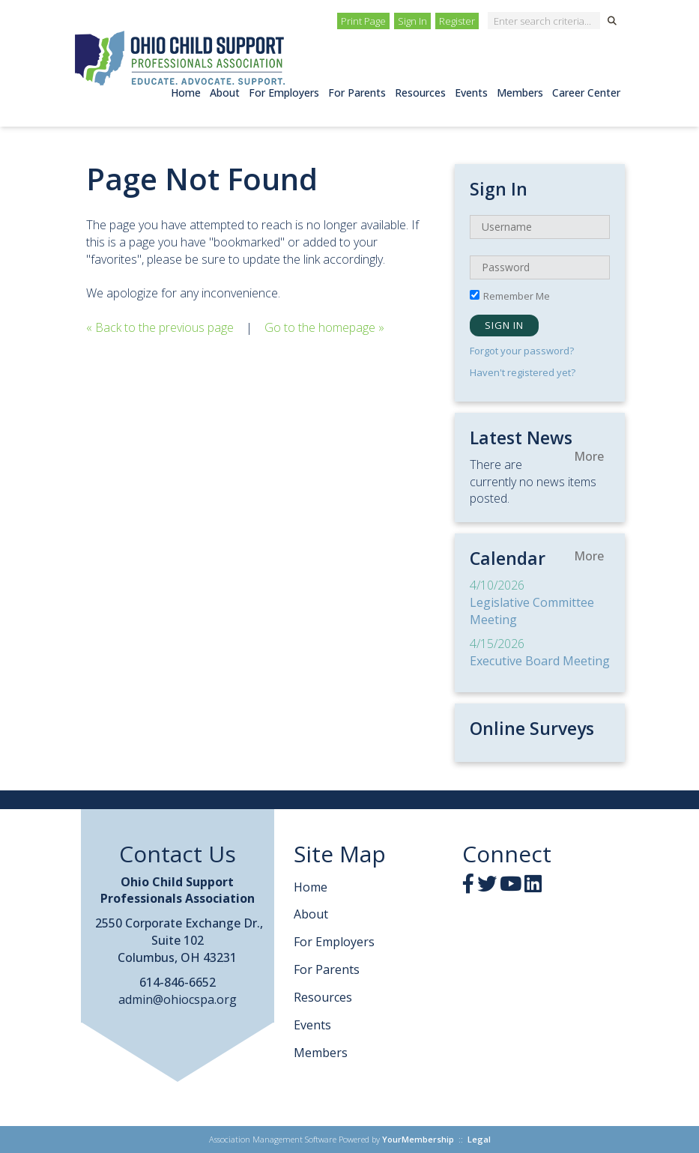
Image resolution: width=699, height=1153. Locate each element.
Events (471, 92)
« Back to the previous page (160, 327)
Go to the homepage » (324, 327)
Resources (420, 92)
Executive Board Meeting (540, 661)
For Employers (284, 92)
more (589, 456)
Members (520, 92)
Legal (479, 1139)
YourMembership (418, 1139)
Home (186, 92)
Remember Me (516, 296)
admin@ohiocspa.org (177, 999)
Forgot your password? (522, 350)
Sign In (412, 21)
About (225, 92)
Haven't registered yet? (522, 372)
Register (457, 21)
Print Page (363, 21)
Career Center (586, 92)
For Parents (357, 92)
